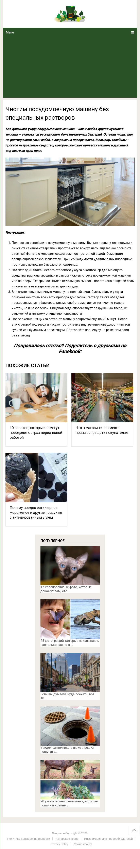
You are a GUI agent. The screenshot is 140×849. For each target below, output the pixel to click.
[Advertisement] (70, 67)
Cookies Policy (83, 844)
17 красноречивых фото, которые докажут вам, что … (65, 589)
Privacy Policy (59, 844)
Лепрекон (58, 833)
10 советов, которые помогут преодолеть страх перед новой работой (36, 433)
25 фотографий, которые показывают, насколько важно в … (69, 643)
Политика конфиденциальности (28, 838)
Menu (10, 32)
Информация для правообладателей (108, 838)
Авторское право (67, 838)
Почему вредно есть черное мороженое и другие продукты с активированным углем (36, 512)
